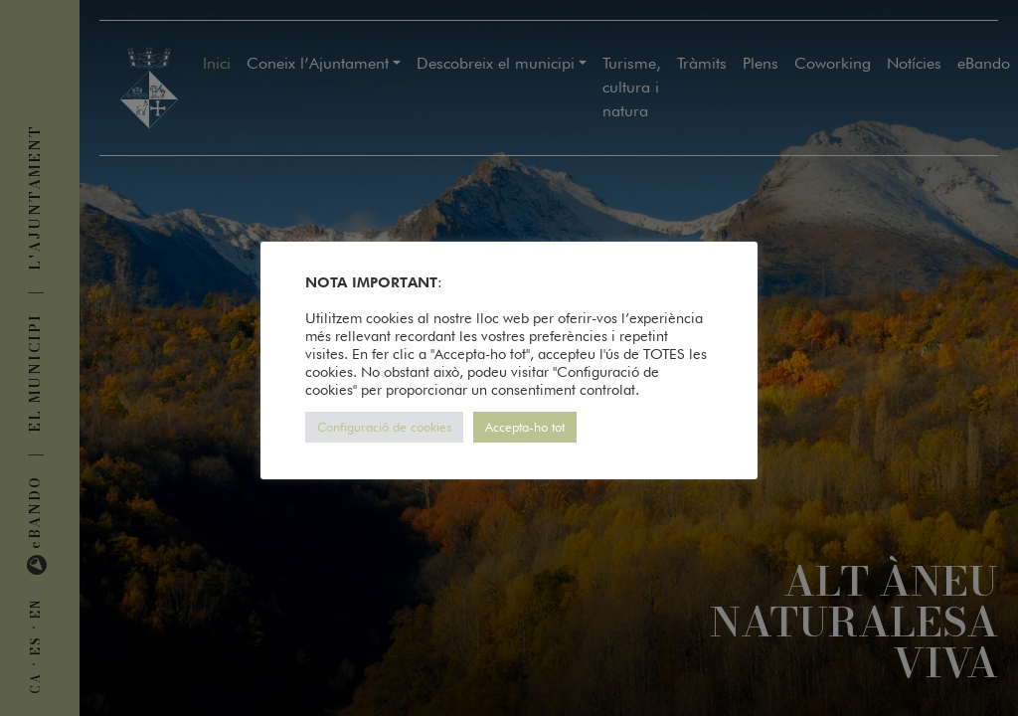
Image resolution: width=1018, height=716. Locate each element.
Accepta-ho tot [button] (525, 427)
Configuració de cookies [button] (384, 427)
